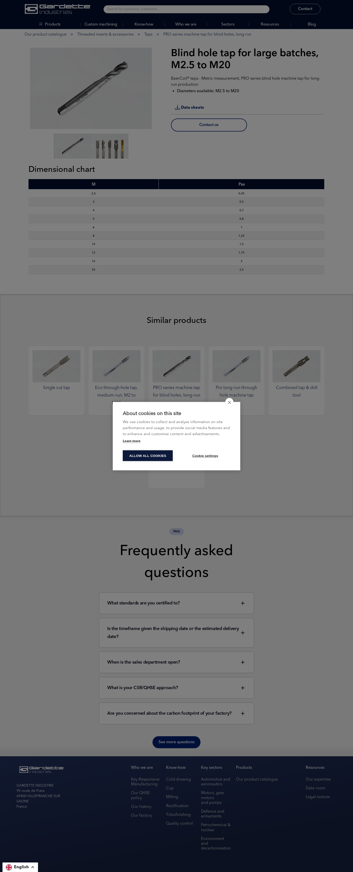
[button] (20, 867)
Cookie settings (205, 455)
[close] (229, 402)
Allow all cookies (147, 455)
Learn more (131, 441)
